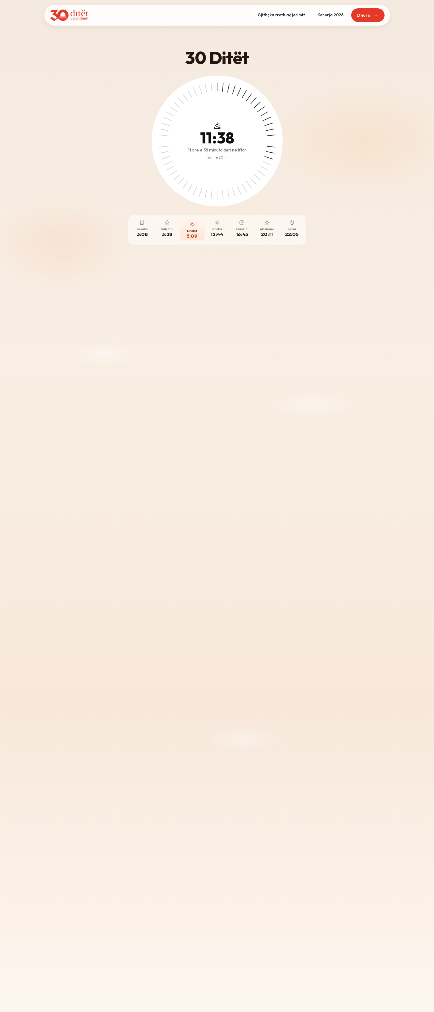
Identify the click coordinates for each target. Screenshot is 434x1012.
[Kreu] (69, 15)
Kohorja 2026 (330, 14)
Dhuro (364, 15)
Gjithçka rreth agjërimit (281, 14)
